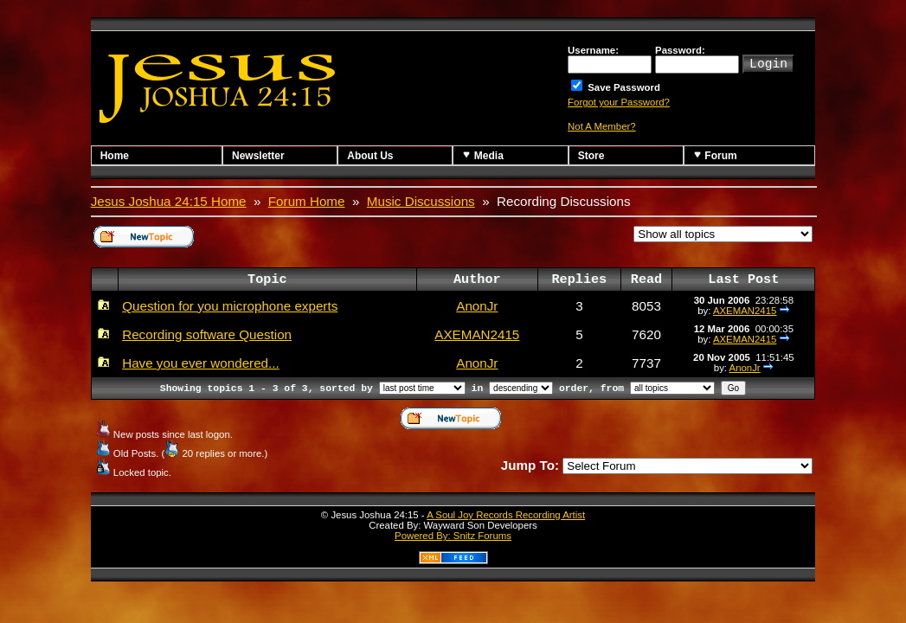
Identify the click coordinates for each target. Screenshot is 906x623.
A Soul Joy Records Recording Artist (506, 515)
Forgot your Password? (619, 102)
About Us (370, 156)
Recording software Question (207, 334)
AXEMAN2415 (744, 310)
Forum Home (306, 201)
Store (591, 156)
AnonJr (477, 306)
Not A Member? (602, 126)
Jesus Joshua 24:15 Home (169, 201)
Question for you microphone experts (229, 306)
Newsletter (258, 156)
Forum (715, 155)
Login (768, 62)
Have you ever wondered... (201, 363)
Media (482, 155)
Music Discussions (421, 201)
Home (114, 156)
